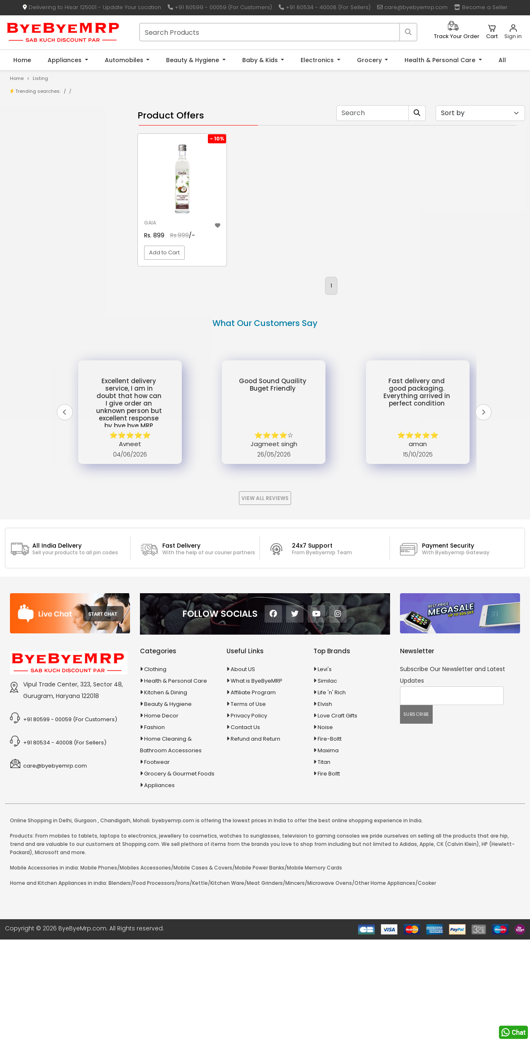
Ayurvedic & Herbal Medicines (56, 365)
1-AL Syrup (35, 203)
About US (243, 771)
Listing (40, 78)
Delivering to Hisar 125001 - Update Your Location (92, 7)
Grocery (370, 60)
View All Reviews (265, 599)
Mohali (141, 921)
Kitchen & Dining (165, 794)
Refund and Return (255, 840)
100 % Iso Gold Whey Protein (59, 254)
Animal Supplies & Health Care (57, 321)
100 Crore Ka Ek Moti (48, 267)
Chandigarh (115, 921)
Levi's (325, 771)
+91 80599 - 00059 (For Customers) (220, 7)
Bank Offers (37, 170)
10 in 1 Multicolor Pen (48, 229)
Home (22, 60)
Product (32, 132)
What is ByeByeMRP (256, 782)
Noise (325, 829)
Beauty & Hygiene (193, 60)
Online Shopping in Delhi (41, 921)
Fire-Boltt (330, 840)
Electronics (318, 60)
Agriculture (30, 307)
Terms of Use (248, 805)
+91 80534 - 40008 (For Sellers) (325, 7)
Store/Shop (37, 145)
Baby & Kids (260, 60)
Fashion (154, 829)
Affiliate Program (253, 794)
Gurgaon (85, 921)
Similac (327, 782)
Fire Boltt (329, 875)
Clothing (155, 771)
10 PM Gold (36, 242)
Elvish (325, 805)
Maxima (328, 852)
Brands (31, 158)
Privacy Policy (249, 817)
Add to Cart (164, 252)
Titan (324, 863)
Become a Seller (481, 7)
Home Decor (161, 817)
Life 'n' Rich (332, 794)
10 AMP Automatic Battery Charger (67, 216)
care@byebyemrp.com (412, 7)
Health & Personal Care (441, 60)
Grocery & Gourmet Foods (179, 875)
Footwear (157, 863)
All (502, 60)
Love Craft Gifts (337, 817)
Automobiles (125, 60)
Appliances (65, 60)
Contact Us (245, 829)
